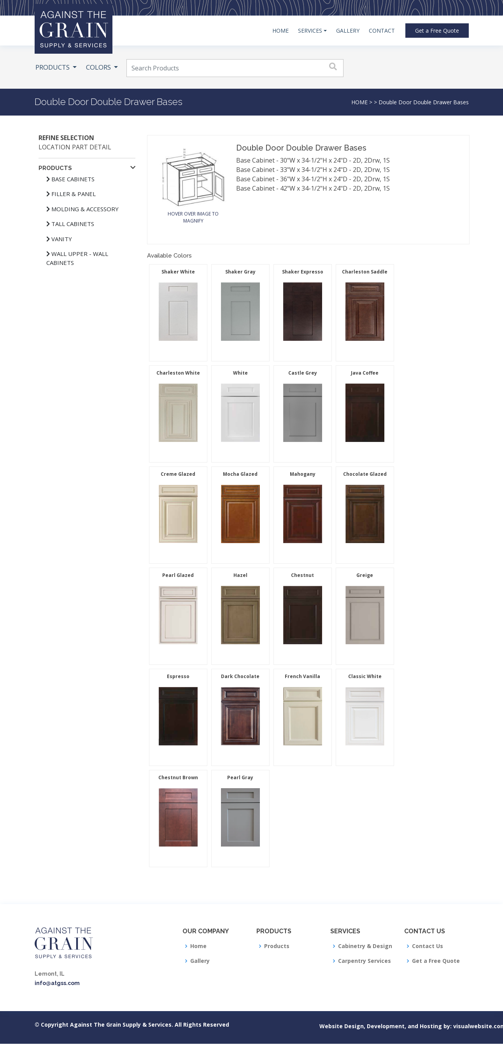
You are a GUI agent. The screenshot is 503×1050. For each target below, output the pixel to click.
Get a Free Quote (436, 961)
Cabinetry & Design (365, 946)
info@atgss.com (57, 983)
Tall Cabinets (70, 224)
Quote (437, 30)
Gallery (200, 961)
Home (198, 946)
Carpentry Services (364, 961)
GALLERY (347, 30)
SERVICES (310, 30)
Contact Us (427, 946)
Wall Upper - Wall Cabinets (77, 258)
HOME (280, 30)
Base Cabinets (70, 179)
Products (276, 946)
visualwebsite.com (460, 1026)
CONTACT (382, 30)
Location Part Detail (75, 147)
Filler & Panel (71, 194)
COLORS (99, 67)
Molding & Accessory (82, 209)
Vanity (59, 239)
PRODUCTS (53, 67)
